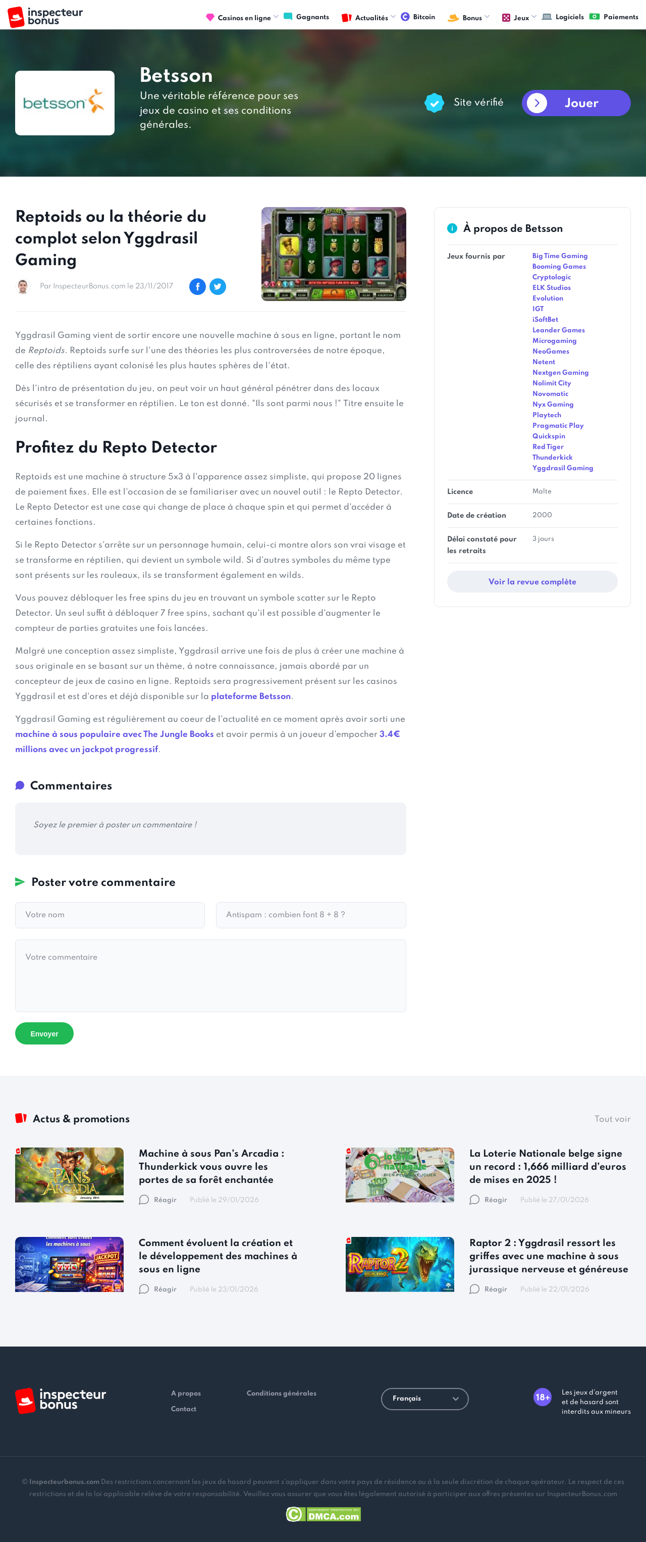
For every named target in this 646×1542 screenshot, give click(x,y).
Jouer (582, 103)
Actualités (365, 18)
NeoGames (550, 352)
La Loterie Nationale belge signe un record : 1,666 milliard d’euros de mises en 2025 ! (547, 1167)
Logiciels (563, 17)
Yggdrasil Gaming (563, 468)
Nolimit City (551, 383)
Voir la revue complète (532, 582)
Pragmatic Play (558, 426)
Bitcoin (418, 17)
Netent (543, 362)
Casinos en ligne (238, 18)
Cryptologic (551, 277)
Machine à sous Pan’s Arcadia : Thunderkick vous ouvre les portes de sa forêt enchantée (212, 1167)
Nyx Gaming (553, 405)
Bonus (465, 18)
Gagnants (306, 17)
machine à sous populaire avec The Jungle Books (114, 734)
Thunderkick (552, 458)
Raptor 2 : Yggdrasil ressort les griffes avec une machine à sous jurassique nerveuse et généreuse (548, 1256)
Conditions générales (281, 1393)
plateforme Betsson (251, 696)
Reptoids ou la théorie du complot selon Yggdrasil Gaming (110, 239)
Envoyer (44, 1034)
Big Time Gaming (560, 256)
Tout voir (613, 1119)
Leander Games (558, 330)
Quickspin (548, 436)
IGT (538, 309)
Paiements (613, 17)
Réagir (158, 1200)
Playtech (546, 415)
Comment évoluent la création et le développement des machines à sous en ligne (218, 1256)
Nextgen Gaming (560, 373)
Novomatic (550, 394)
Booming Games (559, 267)
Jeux (515, 18)
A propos (186, 1393)
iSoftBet (545, 320)
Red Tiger (548, 447)
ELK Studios (551, 288)
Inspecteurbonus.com (64, 1482)
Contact (183, 1409)
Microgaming (554, 341)
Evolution (547, 298)
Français (426, 1399)
